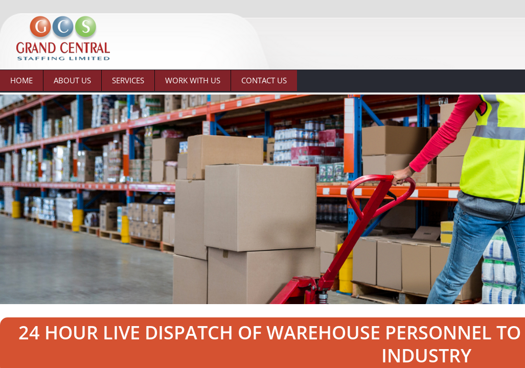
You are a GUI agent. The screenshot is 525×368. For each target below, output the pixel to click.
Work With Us (192, 80)
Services (128, 80)
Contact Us (264, 80)
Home (21, 80)
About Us (72, 80)
